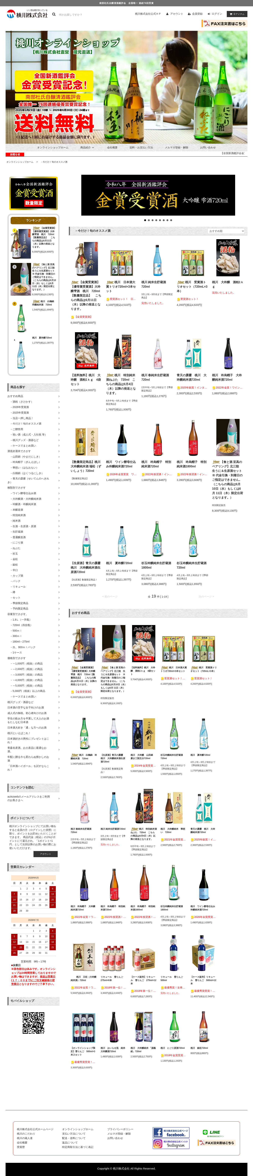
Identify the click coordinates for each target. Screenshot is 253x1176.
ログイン (217, 13)
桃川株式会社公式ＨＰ (148, 13)
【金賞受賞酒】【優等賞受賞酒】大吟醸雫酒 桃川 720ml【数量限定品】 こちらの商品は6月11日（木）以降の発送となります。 (44, 237)
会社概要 (112, 147)
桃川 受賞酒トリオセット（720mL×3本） (192, 287)
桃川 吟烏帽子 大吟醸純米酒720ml (227, 377)
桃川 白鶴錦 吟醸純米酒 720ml (44, 303)
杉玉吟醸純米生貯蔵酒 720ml (192, 565)
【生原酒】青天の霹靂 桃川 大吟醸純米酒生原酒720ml (86, 568)
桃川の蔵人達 (25, 1138)
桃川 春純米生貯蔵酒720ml (155, 377)
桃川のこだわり (26, 1133)
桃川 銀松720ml (199, 1048)
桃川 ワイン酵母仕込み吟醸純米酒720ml (121, 464)
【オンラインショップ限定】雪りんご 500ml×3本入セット (83, 1051)
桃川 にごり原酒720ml (173, 1048)
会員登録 (197, 13)
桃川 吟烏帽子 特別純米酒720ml (156, 464)
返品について (70, 1142)
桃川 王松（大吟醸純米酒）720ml (83, 979)
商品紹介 (87, 147)
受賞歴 (21, 1147)
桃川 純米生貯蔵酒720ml (153, 284)
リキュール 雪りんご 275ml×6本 (113, 979)
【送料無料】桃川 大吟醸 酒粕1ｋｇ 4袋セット (86, 380)
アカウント (176, 13)
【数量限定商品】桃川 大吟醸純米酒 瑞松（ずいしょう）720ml (86, 466)
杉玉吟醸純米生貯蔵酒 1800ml (157, 565)
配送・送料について (74, 1138)
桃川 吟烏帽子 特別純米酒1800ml (191, 464)
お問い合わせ (208, 147)
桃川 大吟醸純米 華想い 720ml (173, 831)
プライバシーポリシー (120, 1129)
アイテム (236, 13)
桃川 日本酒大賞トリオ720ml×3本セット (121, 287)
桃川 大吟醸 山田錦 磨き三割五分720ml (143, 757)
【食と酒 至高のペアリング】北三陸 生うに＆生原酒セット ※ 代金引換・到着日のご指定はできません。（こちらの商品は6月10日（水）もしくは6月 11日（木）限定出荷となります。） (44, 277)
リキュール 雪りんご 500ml (173, 979)
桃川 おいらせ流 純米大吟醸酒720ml (113, 1050)
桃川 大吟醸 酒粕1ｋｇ (228, 284)
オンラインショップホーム (52, 147)
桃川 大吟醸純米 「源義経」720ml (143, 1050)
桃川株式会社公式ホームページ (35, 1129)
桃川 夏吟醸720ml (42, 337)
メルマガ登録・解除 (176, 147)
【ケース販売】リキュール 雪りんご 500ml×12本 (203, 980)
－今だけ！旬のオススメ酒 (52, 162)
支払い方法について (74, 1133)
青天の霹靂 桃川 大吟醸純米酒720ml (191, 377)
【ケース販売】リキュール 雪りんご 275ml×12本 (143, 980)
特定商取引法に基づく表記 (77, 1147)
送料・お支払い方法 (141, 147)
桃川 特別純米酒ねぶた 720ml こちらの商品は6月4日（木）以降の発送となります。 (121, 384)
